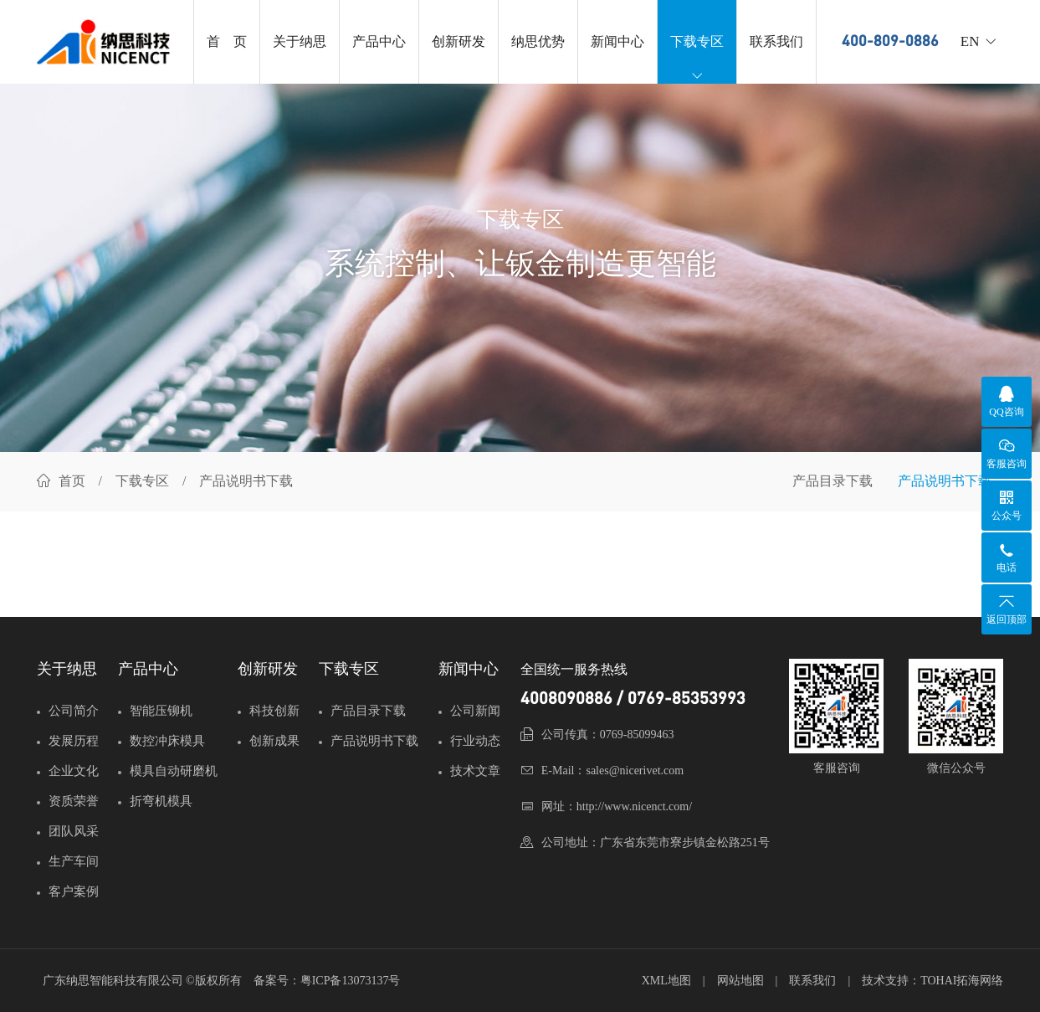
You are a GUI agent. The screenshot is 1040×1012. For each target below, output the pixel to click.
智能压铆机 (161, 710)
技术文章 (475, 771)
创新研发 (458, 41)
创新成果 (274, 740)
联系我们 (776, 41)
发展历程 (74, 740)
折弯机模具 (161, 801)
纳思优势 (538, 41)
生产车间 (74, 861)
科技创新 (274, 710)
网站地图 (740, 980)
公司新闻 (475, 710)
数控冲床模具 (167, 740)
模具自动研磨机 (174, 771)
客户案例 (74, 891)
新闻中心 (617, 41)
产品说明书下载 (944, 481)
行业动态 (475, 740)
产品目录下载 (832, 481)
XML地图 (666, 980)
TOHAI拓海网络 (961, 980)
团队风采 (74, 831)
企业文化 (74, 771)
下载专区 (697, 59)
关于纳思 (299, 41)
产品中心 (379, 41)
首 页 (227, 41)
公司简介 (74, 710)
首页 (72, 481)
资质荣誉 (74, 801)
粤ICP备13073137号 (350, 980)
